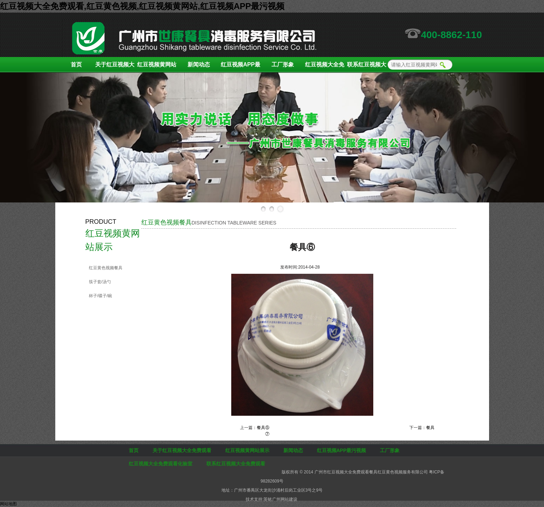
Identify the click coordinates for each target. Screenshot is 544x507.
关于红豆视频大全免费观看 (114, 67)
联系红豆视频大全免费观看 (366, 67)
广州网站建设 (284, 499)
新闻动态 (199, 64)
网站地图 (8, 503)
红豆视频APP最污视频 (240, 67)
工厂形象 (282, 64)
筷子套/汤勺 (100, 281)
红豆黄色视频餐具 (105, 267)
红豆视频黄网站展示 (156, 67)
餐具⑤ (263, 427)
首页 (76, 64)
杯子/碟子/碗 (100, 295)
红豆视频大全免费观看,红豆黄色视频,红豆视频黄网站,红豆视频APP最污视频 (142, 6)
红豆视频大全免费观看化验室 (324, 67)
